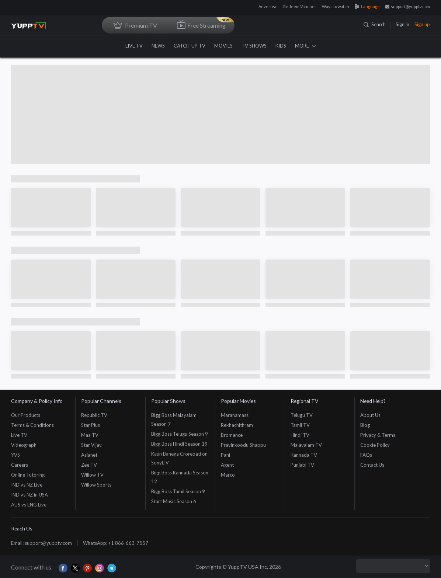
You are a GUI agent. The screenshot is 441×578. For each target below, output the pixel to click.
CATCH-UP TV (189, 46)
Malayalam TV (306, 445)
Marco (228, 475)
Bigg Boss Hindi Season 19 (179, 444)
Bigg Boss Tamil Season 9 (178, 491)
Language (367, 6)
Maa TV (89, 435)
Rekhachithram (237, 425)
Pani (225, 455)
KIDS (280, 46)
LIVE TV (134, 46)
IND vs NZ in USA (29, 495)
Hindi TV (300, 435)
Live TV (19, 435)
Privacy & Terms (377, 435)
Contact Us (372, 465)
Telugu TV (302, 415)
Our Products (25, 415)
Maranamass (235, 415)
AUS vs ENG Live (28, 505)
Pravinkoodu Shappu (243, 445)
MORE (305, 46)
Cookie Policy (375, 445)
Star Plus (90, 425)
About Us (370, 415)
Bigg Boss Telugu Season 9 (179, 434)
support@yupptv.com (407, 6)
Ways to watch (335, 6)
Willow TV (92, 475)
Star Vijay (91, 445)
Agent (227, 465)
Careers (19, 465)
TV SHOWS (254, 46)
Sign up (422, 24)
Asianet (89, 455)
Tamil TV (300, 425)
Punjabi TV (302, 465)
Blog (365, 425)
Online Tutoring (28, 475)
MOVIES (223, 46)
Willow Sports (96, 485)
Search (375, 24)
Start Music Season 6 (173, 501)
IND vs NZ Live (26, 485)
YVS (15, 455)
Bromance (232, 435)
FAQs (366, 455)
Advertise (268, 6)
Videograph (24, 445)
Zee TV (89, 465)
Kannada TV (304, 455)
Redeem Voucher (299, 6)
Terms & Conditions (32, 425)
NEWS (158, 46)
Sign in (402, 24)
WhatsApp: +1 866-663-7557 (115, 543)
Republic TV (94, 415)
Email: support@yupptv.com (41, 543)
